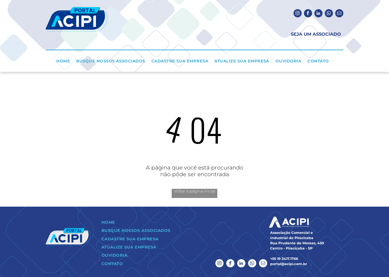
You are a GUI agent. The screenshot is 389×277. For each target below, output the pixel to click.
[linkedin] (318, 14)
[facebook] (308, 14)
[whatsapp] (329, 14)
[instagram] (297, 14)
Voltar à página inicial (194, 191)
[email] (339, 14)
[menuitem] (65, 61)
